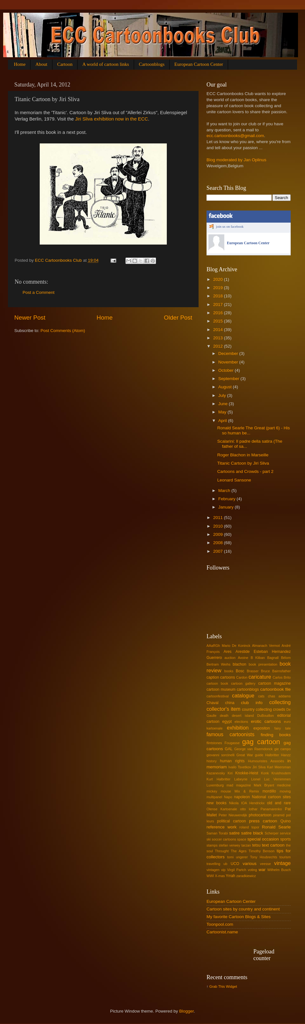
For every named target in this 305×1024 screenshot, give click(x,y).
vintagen (213, 870)
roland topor (249, 827)
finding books (276, 734)
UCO (235, 863)
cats (261, 696)
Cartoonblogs (152, 64)
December (228, 353)
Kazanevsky (216, 773)
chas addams (279, 696)
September (229, 378)
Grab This (217, 986)
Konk (265, 773)
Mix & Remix (246, 791)
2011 (218, 517)
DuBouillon (265, 715)
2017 (218, 304)
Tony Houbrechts (263, 857)
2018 (218, 296)
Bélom (286, 658)
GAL (229, 749)
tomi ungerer (237, 857)
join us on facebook (229, 226)
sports (285, 839)
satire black (252, 833)
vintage (282, 863)
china (229, 703)
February (227, 498)
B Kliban (258, 658)
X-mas (220, 876)
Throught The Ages (231, 851)
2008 (218, 542)
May (222, 412)
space (241, 839)
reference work (221, 827)
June (223, 403)
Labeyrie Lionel (247, 779)
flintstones (214, 743)
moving (285, 791)
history (212, 761)
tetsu (256, 845)
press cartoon (263, 821)
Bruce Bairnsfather (276, 671)
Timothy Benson (261, 851)
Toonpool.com (220, 924)
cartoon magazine (274, 683)
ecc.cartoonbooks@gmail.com (235, 135)
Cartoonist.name (222, 932)
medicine (284, 785)
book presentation (263, 664)
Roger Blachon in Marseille (242, 455)
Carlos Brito (282, 677)
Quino (286, 821)
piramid (278, 815)
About (41, 64)
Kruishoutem (281, 773)
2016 (218, 312)
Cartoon (64, 64)
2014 (218, 329)
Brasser (253, 671)
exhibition (237, 727)
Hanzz (286, 755)
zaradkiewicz (246, 876)
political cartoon (231, 821)
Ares (228, 651)
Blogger (186, 1011)
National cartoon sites (271, 797)
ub (225, 864)
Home (20, 64)
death (224, 715)
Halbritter (272, 755)
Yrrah (230, 876)
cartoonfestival (218, 696)
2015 (218, 321)
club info (252, 702)
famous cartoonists (230, 734)
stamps (212, 845)
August (225, 386)
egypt (227, 721)
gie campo (282, 749)
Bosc (240, 671)
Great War (244, 755)
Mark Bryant (264, 785)
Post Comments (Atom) (63, 330)
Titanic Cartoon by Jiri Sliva (243, 463)
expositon (262, 728)
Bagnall (273, 658)
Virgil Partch (236, 870)
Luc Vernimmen (277, 779)
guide (259, 755)
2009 (218, 534)
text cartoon (273, 845)
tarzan (246, 845)
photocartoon (260, 815)
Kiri (230, 773)
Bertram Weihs (218, 664)
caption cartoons (221, 677)
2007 (218, 551)
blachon (240, 664)
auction (229, 658)
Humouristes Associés (266, 761)
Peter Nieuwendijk (233, 815)
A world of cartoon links (105, 64)
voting (252, 870)
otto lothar (249, 809)
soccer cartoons (224, 839)
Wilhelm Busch (279, 870)
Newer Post (29, 317)
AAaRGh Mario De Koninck (228, 645)
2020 (218, 279)
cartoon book (217, 683)
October (226, 370)
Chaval (213, 703)
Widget (231, 986)
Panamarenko (271, 809)
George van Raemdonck (253, 749)
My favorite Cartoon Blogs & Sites (239, 916)
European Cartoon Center (198, 64)
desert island (243, 715)
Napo (228, 797)
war (262, 869)
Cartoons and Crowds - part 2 (245, 471)
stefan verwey (229, 845)
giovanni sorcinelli (220, 755)
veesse (265, 864)
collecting (280, 702)
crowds (279, 709)
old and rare (279, 803)
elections (241, 721)
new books (217, 803)
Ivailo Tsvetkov (239, 767)
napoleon (242, 797)
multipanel (214, 797)
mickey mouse (219, 791)
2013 (218, 338)
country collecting (257, 709)
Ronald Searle (276, 827)
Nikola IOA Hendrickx (247, 803)
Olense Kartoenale (222, 809)
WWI (210, 876)
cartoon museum (221, 689)
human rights (232, 761)
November (228, 362)
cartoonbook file (275, 689)
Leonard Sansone (234, 480)
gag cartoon (261, 742)
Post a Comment (39, 292)
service (285, 833)
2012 (218, 346)
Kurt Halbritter (218, 779)
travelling (213, 864)
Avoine (243, 658)
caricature (259, 677)
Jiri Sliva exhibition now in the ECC (111, 118)
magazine (243, 785)
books (229, 671)
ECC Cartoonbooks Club (59, 260)
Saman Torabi (217, 833)
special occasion (263, 839)
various (250, 863)
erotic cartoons (266, 721)
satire (234, 833)
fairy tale (282, 728)
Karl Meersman (279, 767)
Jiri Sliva (259, 767)
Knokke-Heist (246, 773)
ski (209, 839)
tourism (285, 857)
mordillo (269, 791)
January (226, 507)
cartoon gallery (243, 683)
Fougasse (232, 743)
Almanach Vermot (266, 645)
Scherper (272, 833)
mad (230, 785)
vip (223, 870)
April (223, 420)
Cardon (241, 677)
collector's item (224, 709)
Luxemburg (215, 785)
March (224, 490)
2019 (218, 287)
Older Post (178, 317)
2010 (218, 526)
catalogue (243, 695)
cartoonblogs (248, 689)
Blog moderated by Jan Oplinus (236, 159)
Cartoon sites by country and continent (243, 909)
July (222, 395)
